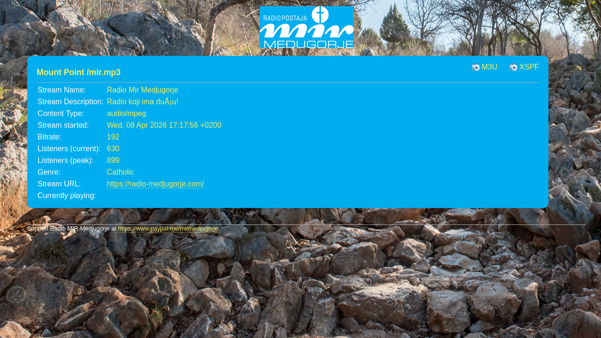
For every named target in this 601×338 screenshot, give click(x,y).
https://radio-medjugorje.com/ (155, 184)
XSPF (529, 67)
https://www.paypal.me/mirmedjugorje (168, 228)
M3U (490, 67)
